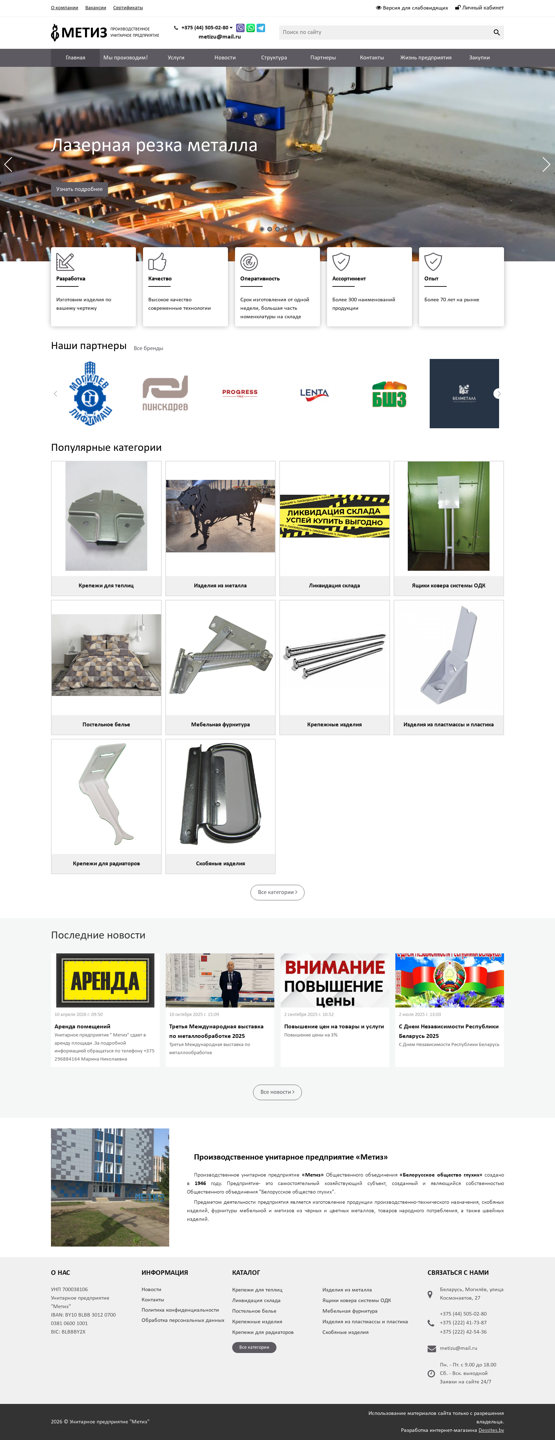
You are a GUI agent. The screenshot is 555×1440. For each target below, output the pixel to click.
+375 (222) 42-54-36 (463, 1332)
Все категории (277, 892)
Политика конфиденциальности (180, 1310)
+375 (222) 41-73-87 (463, 1323)
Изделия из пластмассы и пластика (365, 1322)
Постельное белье (254, 1311)
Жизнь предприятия (426, 58)
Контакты (372, 58)
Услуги (176, 58)
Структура (274, 58)
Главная (75, 58)
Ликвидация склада (256, 1300)
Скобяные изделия (345, 1332)
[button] (546, 164)
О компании (64, 8)
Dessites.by (491, 1430)
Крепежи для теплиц (257, 1290)
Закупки (479, 58)
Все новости (277, 1091)
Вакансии (95, 8)
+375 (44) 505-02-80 (463, 1314)
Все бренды (148, 349)
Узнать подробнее (79, 189)
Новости (225, 58)
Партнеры (323, 58)
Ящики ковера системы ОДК (356, 1300)
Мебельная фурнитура (350, 1311)
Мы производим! (125, 58)
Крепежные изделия (257, 1322)
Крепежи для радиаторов (263, 1332)
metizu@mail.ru (220, 37)
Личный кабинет (479, 8)
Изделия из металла (347, 1290)
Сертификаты (128, 8)
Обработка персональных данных (183, 1320)
